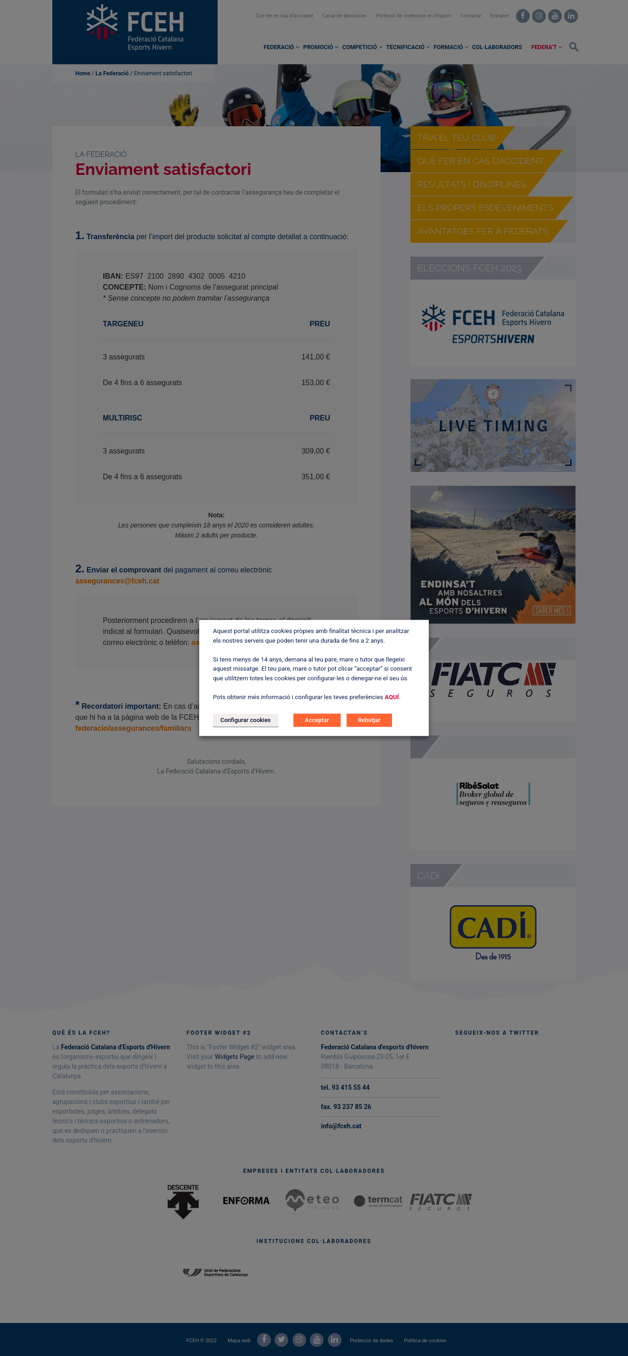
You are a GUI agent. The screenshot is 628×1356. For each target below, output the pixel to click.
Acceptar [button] (317, 720)
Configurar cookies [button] (245, 720)
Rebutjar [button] (369, 720)
